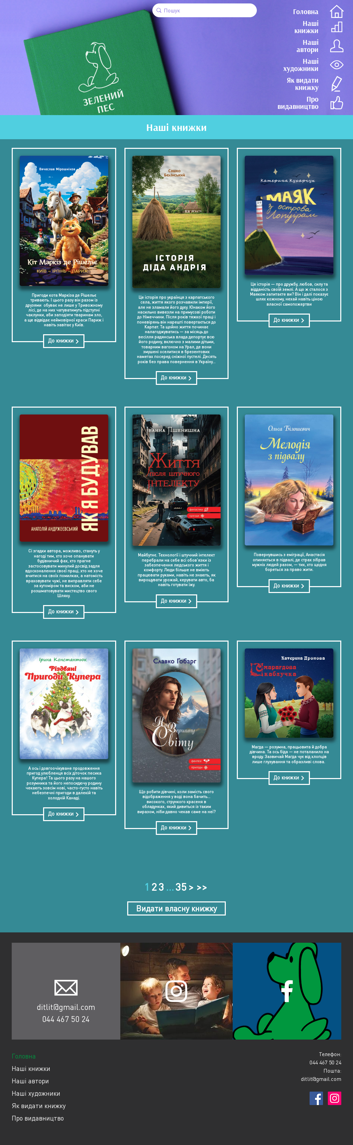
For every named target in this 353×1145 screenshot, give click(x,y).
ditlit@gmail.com (66, 1007)
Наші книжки (31, 1068)
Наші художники (36, 1093)
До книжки (64, 340)
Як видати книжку (39, 1106)
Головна (24, 1056)
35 (180, 886)
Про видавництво (38, 1118)
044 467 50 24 (66, 1019)
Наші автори (30, 1081)
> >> (197, 886)
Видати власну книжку (176, 908)
